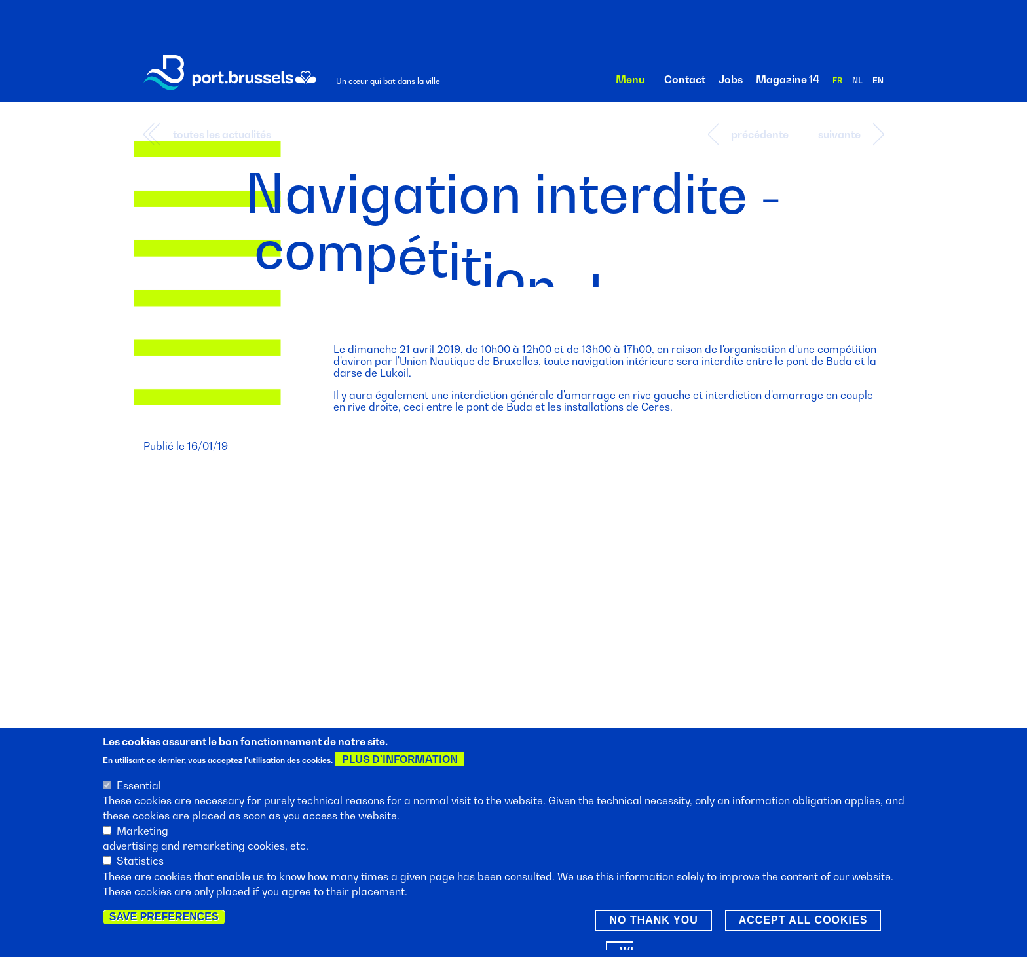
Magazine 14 (787, 79)
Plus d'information (400, 761)
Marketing (142, 833)
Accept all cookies (803, 922)
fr (837, 80)
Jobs (731, 79)
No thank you (653, 922)
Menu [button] (630, 79)
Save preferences (164, 919)
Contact (684, 79)
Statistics (140, 864)
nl (857, 80)
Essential (139, 788)
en (878, 80)
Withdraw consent (626, 950)
